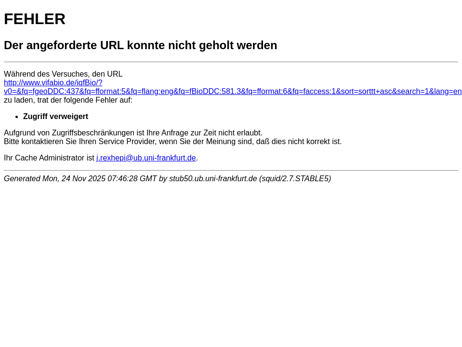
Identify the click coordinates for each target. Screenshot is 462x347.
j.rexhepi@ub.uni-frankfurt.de (146, 158)
